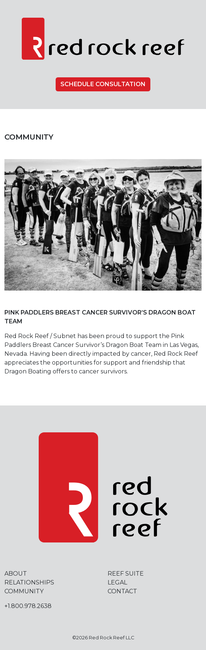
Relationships (29, 582)
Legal (117, 582)
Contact (122, 591)
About (15, 573)
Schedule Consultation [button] (103, 84)
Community (23, 591)
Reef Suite (126, 573)
